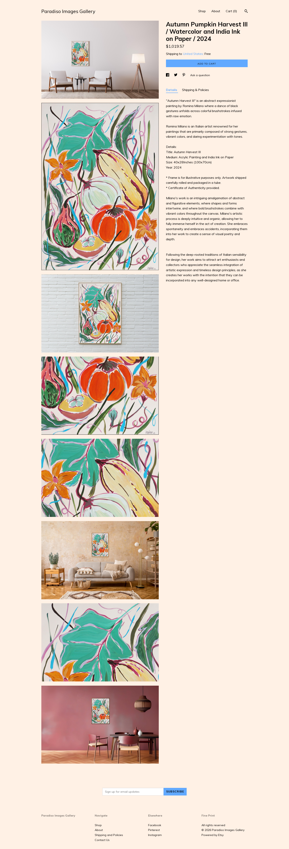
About (215, 11)
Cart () (231, 11)
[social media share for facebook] (168, 75)
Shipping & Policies (195, 90)
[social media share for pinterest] (184, 75)
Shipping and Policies (109, 835)
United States (193, 54)
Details (172, 90)
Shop (202, 11)
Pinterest (154, 830)
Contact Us (102, 840)
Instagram (155, 835)
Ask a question (200, 75)
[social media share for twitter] (176, 75)
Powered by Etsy (212, 835)
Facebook (154, 825)
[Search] (246, 11)
